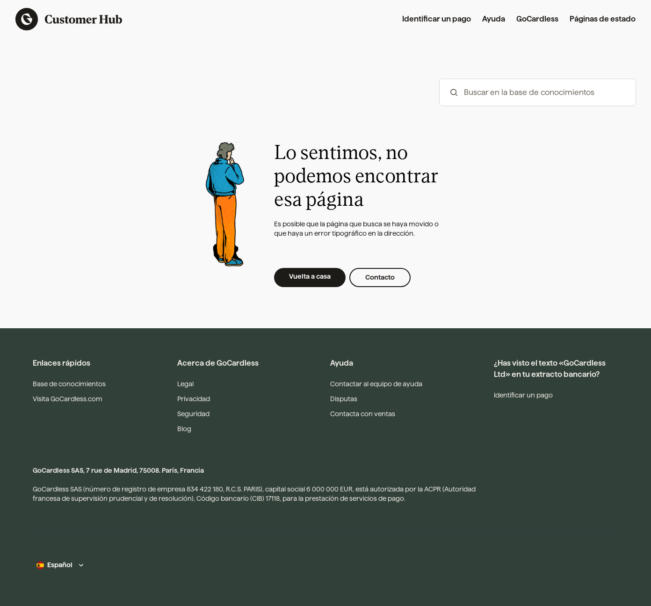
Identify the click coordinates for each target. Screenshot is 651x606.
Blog (184, 429)
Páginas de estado (603, 19)
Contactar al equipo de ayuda (376, 384)
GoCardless (537, 19)
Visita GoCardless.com (67, 399)
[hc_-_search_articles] (537, 92)
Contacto (380, 277)
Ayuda (493, 19)
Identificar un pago (436, 19)
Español (59, 565)
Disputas (343, 399)
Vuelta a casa (310, 276)
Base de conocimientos (69, 384)
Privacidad (193, 399)
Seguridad (193, 414)
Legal (185, 384)
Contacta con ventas (362, 414)
